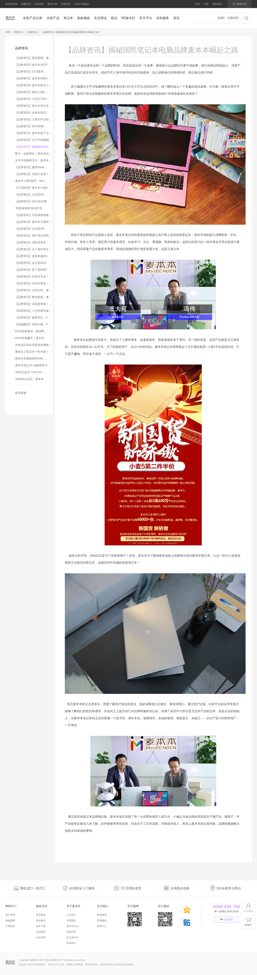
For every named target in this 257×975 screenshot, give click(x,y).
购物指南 (10, 920)
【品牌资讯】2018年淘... (30, 228)
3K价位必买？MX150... (29, 372)
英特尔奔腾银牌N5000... (30, 358)
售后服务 (41, 915)
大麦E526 (233, 17)
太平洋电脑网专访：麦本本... (33, 160)
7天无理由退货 (127, 888)
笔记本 (68, 18)
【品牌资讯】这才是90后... (32, 262)
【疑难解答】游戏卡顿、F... (32, 324)
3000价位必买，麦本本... (30, 379)
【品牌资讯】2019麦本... (30, 71)
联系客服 (20, 392)
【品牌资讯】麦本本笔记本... (33, 105)
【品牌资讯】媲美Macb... (31, 167)
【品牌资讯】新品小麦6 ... (31, 92)
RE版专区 (128, 18)
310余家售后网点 (225, 888)
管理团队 (71, 920)
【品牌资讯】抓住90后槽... (32, 201)
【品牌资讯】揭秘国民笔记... (33, 146)
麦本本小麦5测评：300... (30, 180)
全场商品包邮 (177, 888)
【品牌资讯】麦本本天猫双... (33, 221)
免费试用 (26, 4)
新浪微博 (102, 915)
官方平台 (145, 18)
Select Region (81, 4)
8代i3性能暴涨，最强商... (30, 331)
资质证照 (65, 4)
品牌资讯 (32, 32)
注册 (206, 4)
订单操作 (10, 926)
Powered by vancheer (74, 960)
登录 (197, 4)
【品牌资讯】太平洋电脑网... (33, 139)
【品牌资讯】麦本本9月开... (32, 64)
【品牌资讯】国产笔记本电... (33, 235)
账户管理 (10, 915)
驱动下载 (52, 4)
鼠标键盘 (83, 18)
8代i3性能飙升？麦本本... (30, 338)
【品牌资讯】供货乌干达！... (33, 276)
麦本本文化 (72, 926)
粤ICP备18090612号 (51, 960)
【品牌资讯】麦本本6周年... (32, 78)
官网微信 (102, 920)
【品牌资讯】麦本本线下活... (33, 133)
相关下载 (41, 926)
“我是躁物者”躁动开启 (28, 208)
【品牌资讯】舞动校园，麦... (33, 297)
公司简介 (71, 915)
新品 (114, 18)
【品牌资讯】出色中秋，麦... (33, 290)
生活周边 (100, 18)
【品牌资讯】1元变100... (30, 194)
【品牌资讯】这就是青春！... (33, 303)
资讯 (176, 18)
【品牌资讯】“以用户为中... (32, 98)
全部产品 (53, 18)
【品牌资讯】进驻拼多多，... (33, 242)
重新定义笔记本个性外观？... (33, 351)
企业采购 (41, 937)
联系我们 (71, 943)
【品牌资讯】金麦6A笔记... (32, 112)
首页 (7, 32)
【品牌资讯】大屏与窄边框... (33, 119)
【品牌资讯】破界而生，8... (32, 317)
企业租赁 (39, 4)
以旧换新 (41, 931)
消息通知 (217, 4)
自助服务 (162, 18)
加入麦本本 (72, 937)
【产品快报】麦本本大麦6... (32, 187)
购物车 (239, 4)
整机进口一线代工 (30, 888)
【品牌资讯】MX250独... (30, 126)
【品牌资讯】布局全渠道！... (33, 283)
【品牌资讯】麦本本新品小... (33, 85)
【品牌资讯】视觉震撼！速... (33, 57)
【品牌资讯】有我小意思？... (33, 174)
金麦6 (221, 17)
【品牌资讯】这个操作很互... (33, 249)
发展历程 (71, 931)
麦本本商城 (11, 4)
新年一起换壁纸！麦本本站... (33, 153)
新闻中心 (19, 32)
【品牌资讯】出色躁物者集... (33, 215)
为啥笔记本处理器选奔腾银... (33, 344)
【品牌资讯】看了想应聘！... (33, 269)
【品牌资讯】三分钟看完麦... (33, 310)
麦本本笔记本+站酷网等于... (32, 365)
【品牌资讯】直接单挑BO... (32, 256)
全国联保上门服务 (79, 888)
